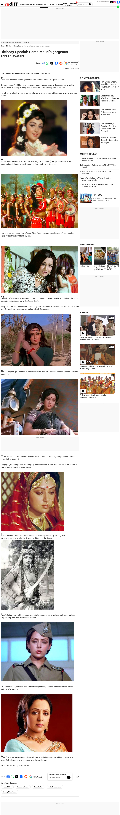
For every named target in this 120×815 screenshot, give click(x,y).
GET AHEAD (66, 4)
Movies (8, 46)
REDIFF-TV (73, 4)
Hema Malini (7, 787)
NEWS (28, 5)
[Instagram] (115, 2)
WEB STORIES (87, 244)
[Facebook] (118, 2)
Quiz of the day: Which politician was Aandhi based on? (110, 98)
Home (3, 46)
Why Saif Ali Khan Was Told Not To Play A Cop (104, 199)
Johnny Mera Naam (9, 792)
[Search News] (89, 4)
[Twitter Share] (51, 63)
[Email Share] (43, 63)
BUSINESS (35, 5)
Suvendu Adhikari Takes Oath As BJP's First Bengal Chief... (97, 367)
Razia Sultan (38, 787)
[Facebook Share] (56, 63)
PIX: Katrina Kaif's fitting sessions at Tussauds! (109, 112)
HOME (23, 5)
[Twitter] (111, 2)
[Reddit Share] (60, 63)
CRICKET (52, 5)
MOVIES (44, 5)
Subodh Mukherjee (54, 787)
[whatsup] (118, 6)
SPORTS (59, 5)
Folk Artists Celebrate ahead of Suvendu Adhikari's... (93, 396)
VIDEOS (84, 312)
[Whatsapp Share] (47, 63)
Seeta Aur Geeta (22, 787)
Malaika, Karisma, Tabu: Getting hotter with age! (109, 140)
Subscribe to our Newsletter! (57, 774)
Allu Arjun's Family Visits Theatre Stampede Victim (96, 179)
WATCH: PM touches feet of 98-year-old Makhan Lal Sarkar (96, 338)
